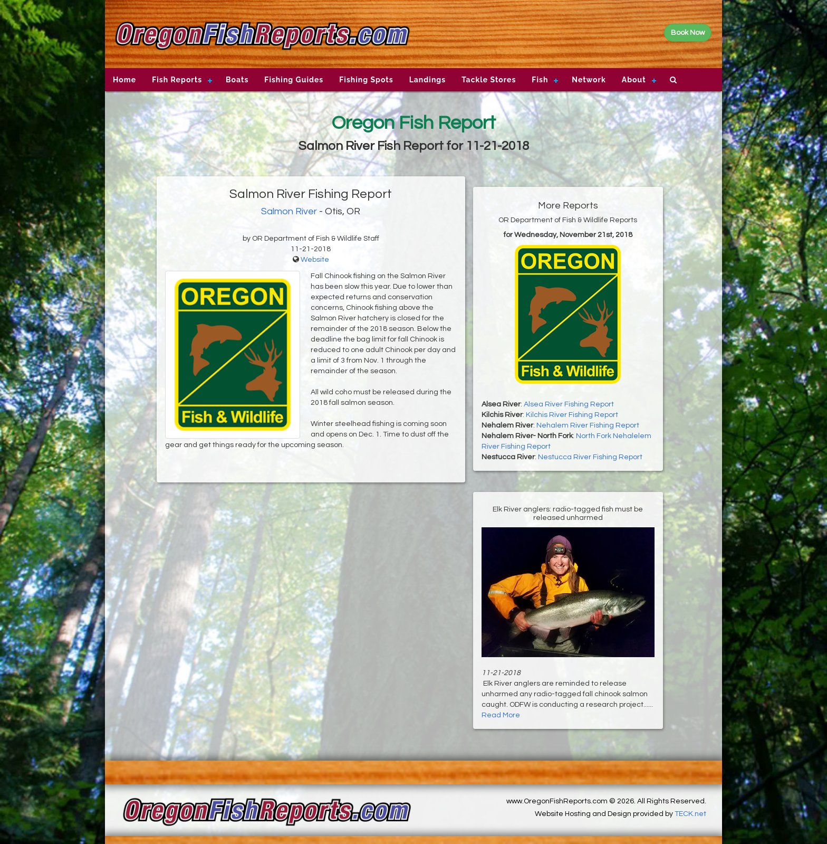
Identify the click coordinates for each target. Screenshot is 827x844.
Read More (501, 715)
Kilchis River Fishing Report (572, 415)
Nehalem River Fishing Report (587, 425)
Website (315, 259)
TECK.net (690, 814)
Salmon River (289, 211)
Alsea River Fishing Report (569, 404)
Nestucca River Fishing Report (590, 457)
